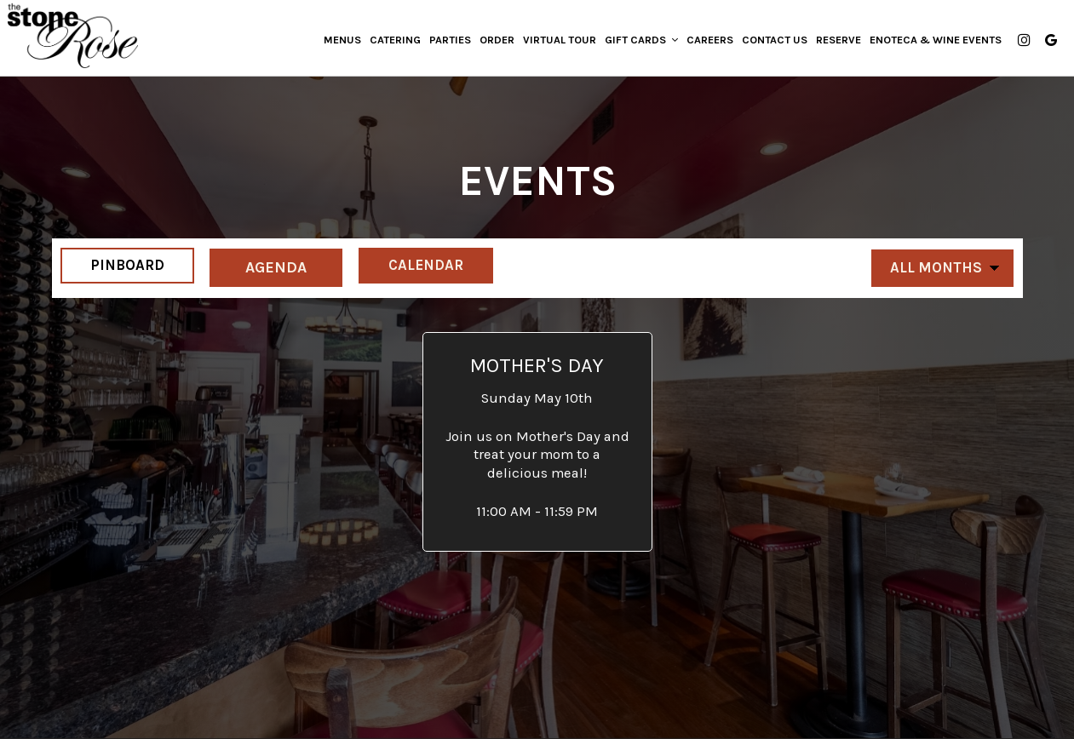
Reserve (835, 42)
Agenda (277, 267)
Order (493, 42)
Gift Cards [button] (638, 42)
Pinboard (119, 267)
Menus (339, 42)
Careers (706, 42)
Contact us (771, 42)
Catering (391, 42)
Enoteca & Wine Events (932, 42)
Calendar (437, 267)
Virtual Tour (556, 42)
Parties (447, 42)
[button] (537, 442)
